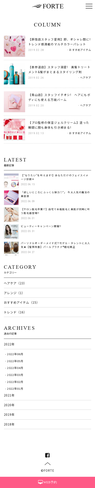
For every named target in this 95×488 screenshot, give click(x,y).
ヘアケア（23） (15, 283)
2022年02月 (15, 382)
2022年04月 (15, 368)
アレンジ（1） (14, 293)
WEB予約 (47, 482)
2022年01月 (15, 389)
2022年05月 (15, 361)
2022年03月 (15, 375)
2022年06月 (15, 354)
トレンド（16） (15, 312)
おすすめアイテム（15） (22, 302)
